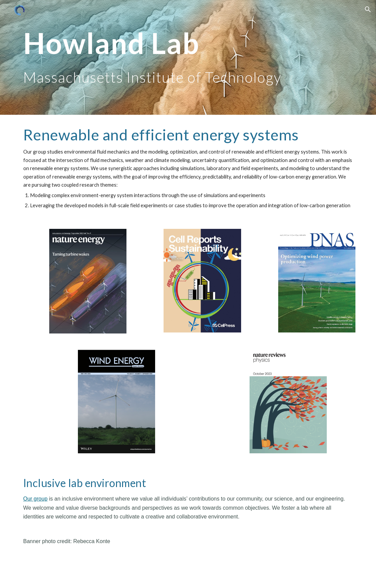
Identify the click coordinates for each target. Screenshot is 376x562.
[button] (368, 9)
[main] (188, 57)
